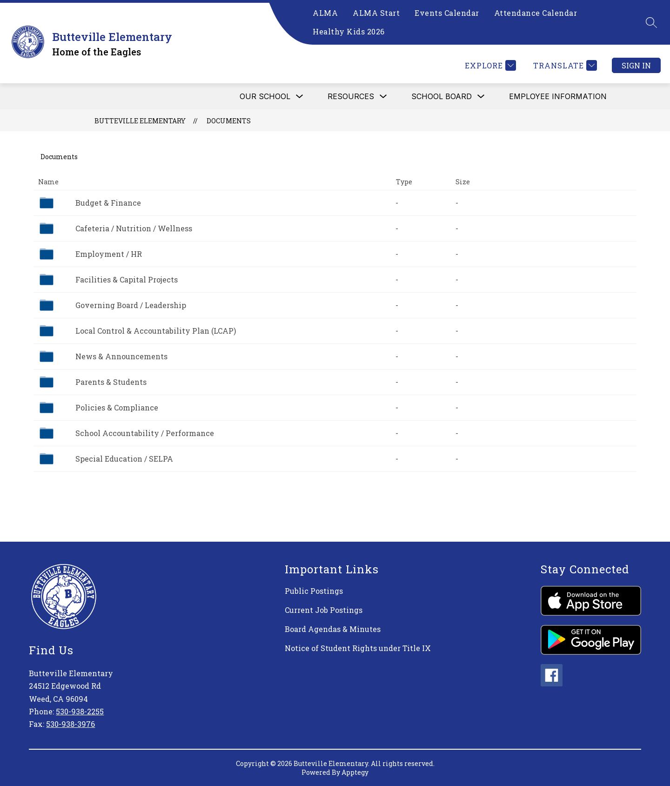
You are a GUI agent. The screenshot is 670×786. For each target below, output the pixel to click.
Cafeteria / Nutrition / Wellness (133, 228)
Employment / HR (108, 254)
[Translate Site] (564, 65)
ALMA (325, 13)
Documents (229, 120)
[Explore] (489, 65)
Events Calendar (447, 13)
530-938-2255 (80, 711)
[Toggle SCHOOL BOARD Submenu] (481, 96)
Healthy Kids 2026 (349, 31)
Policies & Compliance (116, 407)
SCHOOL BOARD (441, 96)
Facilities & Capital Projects (126, 279)
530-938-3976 (70, 724)
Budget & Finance (108, 203)
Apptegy (355, 772)
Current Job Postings (323, 610)
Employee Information (558, 96)
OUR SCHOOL (265, 96)
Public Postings (314, 591)
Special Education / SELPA (124, 459)
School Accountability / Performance (144, 433)
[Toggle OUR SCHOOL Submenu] (299, 96)
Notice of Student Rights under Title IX (358, 648)
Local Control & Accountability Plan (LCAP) (155, 331)
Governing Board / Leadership (130, 305)
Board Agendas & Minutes (333, 629)
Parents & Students (111, 382)
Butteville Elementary (140, 120)
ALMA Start (376, 13)
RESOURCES (351, 96)
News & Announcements (121, 356)
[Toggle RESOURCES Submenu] (383, 96)
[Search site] (651, 22)
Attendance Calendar (535, 13)
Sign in (636, 65)
